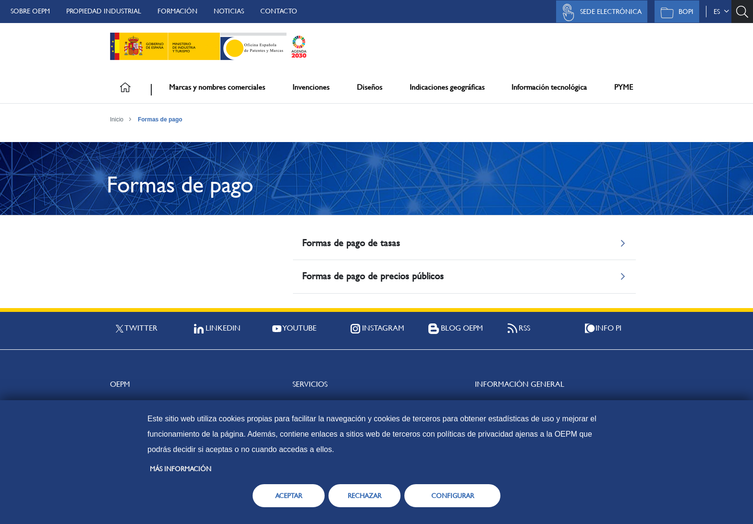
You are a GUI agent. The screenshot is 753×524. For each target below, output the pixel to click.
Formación (177, 11)
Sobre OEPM (30, 11)
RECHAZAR (364, 496)
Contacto (278, 11)
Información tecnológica (549, 87)
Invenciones (310, 87)
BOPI (674, 12)
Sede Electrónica (599, 12)
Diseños (369, 87)
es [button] (721, 11)
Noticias (229, 11)
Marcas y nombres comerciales (217, 87)
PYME (623, 87)
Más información (180, 469)
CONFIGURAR (452, 496)
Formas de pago (160, 119)
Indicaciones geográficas (447, 87)
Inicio (116, 119)
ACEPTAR (288, 496)
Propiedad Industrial (103, 11)
